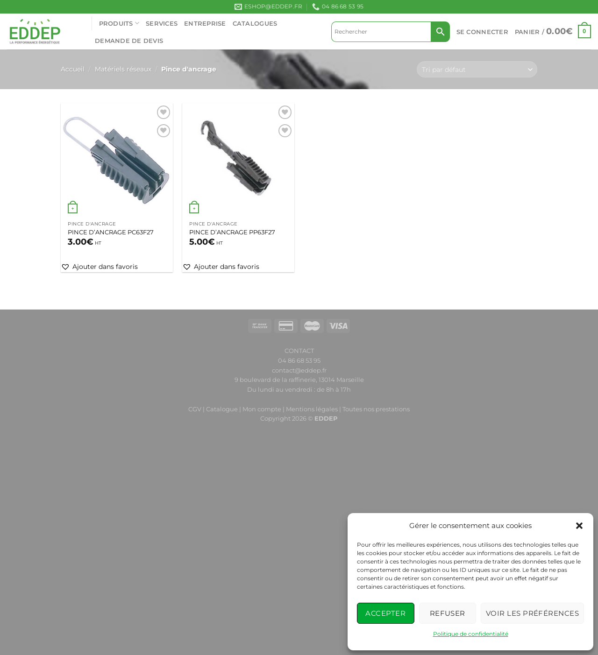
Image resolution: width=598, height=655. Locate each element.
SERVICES (162, 23)
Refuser (447, 613)
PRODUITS (119, 23)
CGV (194, 409)
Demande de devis (129, 40)
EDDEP (326, 418)
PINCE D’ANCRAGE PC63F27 (111, 232)
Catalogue (222, 409)
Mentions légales (312, 409)
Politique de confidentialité (470, 633)
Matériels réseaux (123, 69)
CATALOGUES (255, 23)
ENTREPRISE (205, 23)
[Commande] (477, 69)
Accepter (385, 613)
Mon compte (262, 409)
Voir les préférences (532, 613)
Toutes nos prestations (376, 409)
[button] (579, 525)
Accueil (73, 69)
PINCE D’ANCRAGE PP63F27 (232, 232)
